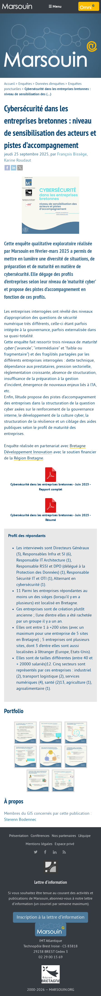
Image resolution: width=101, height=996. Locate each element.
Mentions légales (39, 844)
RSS (64, 852)
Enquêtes (25, 84)
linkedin (54, 852)
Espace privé (64, 844)
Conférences (40, 836)
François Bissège (72, 154)
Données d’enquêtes (49, 84)
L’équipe (84, 836)
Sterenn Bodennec (20, 819)
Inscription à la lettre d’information (50, 917)
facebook (45, 852)
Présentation (18, 836)
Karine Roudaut (17, 160)
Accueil (9, 84)
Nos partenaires (64, 836)
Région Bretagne (28, 458)
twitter (35, 852)
